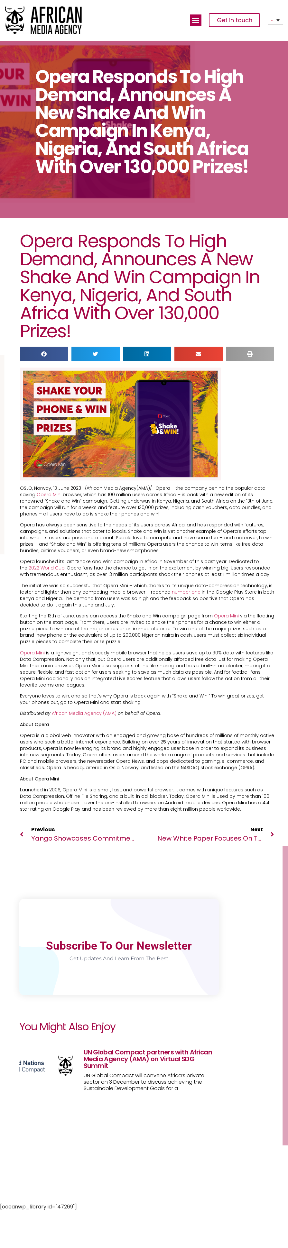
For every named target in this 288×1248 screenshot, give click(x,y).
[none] (275, 20)
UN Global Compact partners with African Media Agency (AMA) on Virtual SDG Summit (148, 1059)
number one (186, 592)
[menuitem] (275, 20)
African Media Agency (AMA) (84, 713)
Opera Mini (49, 494)
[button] (195, 20)
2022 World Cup (47, 568)
